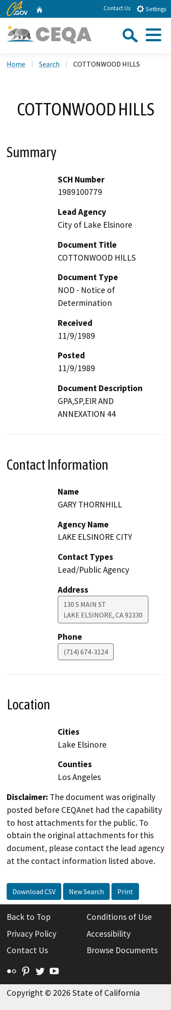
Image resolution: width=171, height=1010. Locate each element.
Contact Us (116, 8)
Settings (151, 8)
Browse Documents (122, 950)
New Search (86, 891)
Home (16, 63)
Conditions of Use (119, 916)
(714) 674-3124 (86, 651)
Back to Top (29, 916)
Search (49, 63)
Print (125, 891)
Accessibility (109, 933)
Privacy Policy (31, 933)
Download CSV (34, 891)
